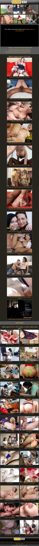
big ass (28, 50)
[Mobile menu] (1, 2)
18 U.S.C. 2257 (21, 542)
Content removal (13, 542)
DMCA (27, 542)
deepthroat (12, 52)
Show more (19, 323)
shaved (28, 52)
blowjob (14, 50)
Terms (6, 542)
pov (25, 50)
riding (7, 52)
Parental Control (34, 542)
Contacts (2, 542)
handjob (18, 52)
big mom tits (19, 50)
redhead (23, 52)
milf (10, 50)
